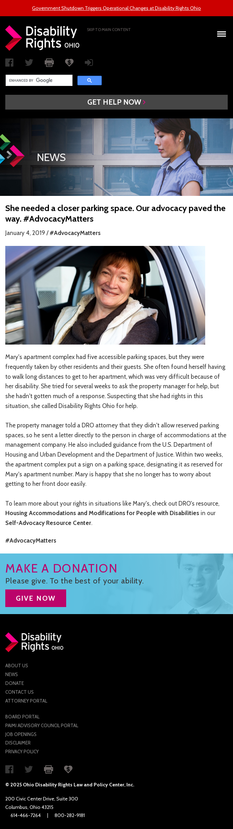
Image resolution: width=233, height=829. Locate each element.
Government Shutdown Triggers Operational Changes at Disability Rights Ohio (116, 8)
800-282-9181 (70, 815)
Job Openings (21, 734)
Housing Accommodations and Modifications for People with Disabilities (102, 512)
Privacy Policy (22, 751)
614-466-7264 (26, 815)
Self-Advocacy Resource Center (48, 522)
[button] (116, 102)
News (11, 674)
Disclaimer (18, 743)
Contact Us (19, 692)
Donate (14, 683)
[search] (38, 80)
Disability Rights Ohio (42, 38)
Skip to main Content (109, 29)
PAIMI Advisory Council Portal (41, 725)
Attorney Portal (26, 701)
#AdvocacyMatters (75, 232)
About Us (16, 665)
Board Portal (22, 716)
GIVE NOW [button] (36, 598)
